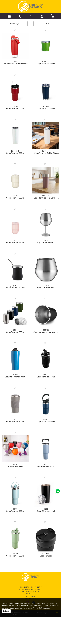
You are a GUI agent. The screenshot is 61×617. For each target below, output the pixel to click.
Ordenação (15, 23)
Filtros (46, 23)
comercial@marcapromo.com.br (30, 589)
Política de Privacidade (41, 608)
